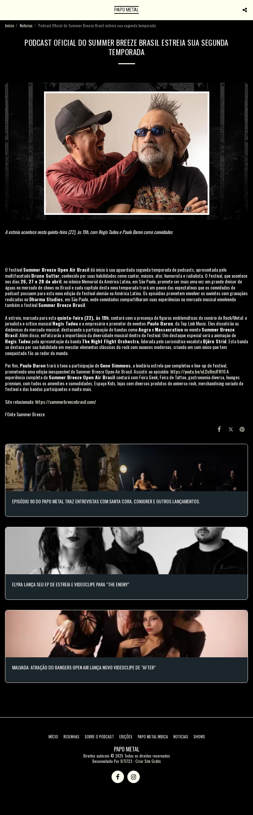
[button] (7, 9)
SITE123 (126, 761)
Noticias (26, 25)
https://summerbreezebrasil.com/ (65, 401)
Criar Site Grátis (148, 761)
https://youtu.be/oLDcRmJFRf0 (197, 371)
